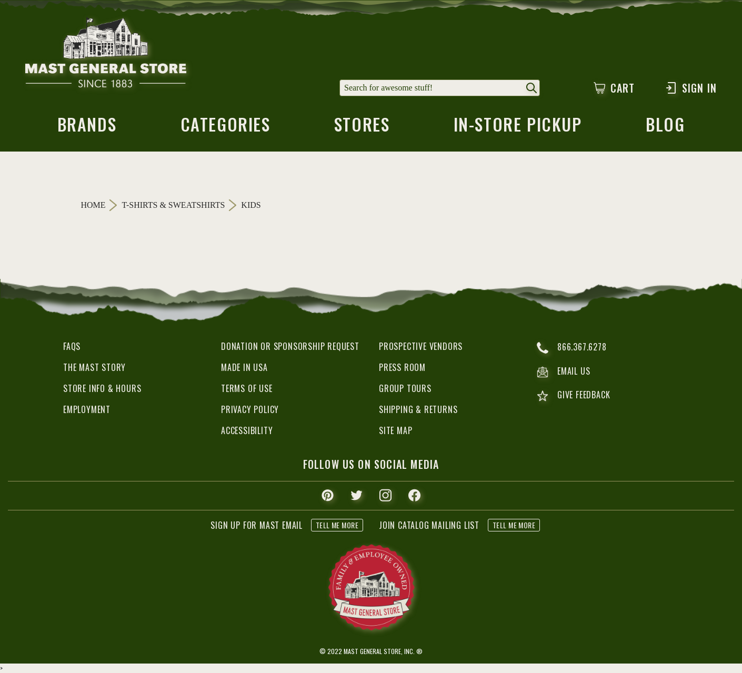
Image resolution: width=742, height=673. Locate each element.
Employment (87, 409)
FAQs (72, 346)
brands (87, 127)
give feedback (573, 395)
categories (225, 127)
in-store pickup (518, 127)
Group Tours (405, 388)
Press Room (402, 367)
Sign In (691, 88)
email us (563, 372)
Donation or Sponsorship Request (290, 346)
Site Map (395, 430)
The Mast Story (94, 367)
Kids (250, 205)
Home (93, 204)
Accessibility (247, 430)
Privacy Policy (250, 409)
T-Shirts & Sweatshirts (173, 204)
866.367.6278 (572, 348)
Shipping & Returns (418, 409)
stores (362, 127)
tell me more (337, 524)
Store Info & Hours (102, 388)
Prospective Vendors (421, 346)
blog (665, 127)
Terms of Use (247, 388)
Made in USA (244, 367)
